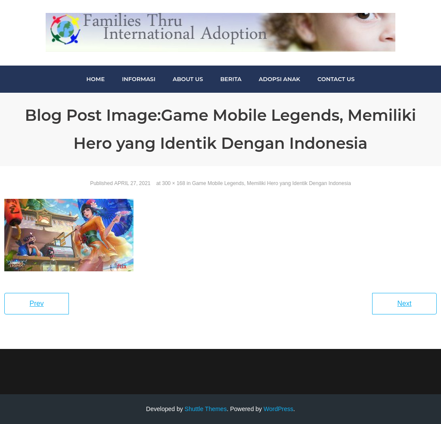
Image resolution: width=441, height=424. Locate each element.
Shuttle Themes (206, 408)
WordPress (278, 408)
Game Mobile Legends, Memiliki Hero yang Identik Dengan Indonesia (271, 183)
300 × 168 (173, 183)
